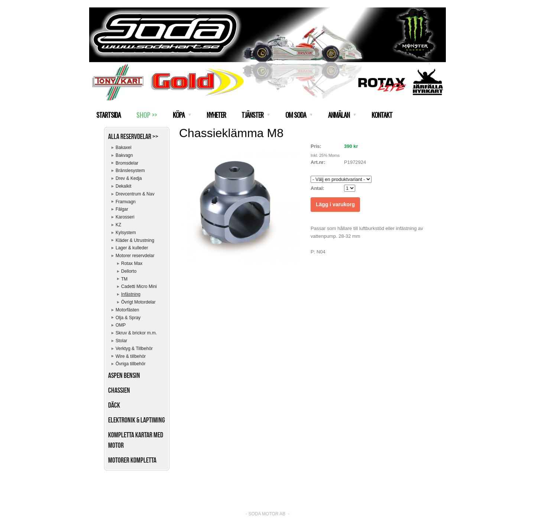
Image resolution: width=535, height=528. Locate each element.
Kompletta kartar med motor (135, 440)
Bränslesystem (130, 170)
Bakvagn (124, 155)
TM (124, 279)
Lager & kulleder (132, 247)
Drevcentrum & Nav (135, 194)
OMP (121, 325)
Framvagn (126, 201)
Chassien (119, 390)
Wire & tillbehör (131, 356)
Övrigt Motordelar (138, 302)
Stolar (121, 340)
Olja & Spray (128, 317)
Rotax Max (131, 263)
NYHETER (216, 115)
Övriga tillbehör (131, 363)
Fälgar (122, 209)
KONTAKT (382, 115)
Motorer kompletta (132, 460)
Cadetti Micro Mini (139, 286)
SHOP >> (146, 115)
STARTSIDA (108, 115)
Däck (114, 405)
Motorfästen (127, 309)
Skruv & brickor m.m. (136, 333)
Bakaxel (124, 147)
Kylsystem (126, 232)
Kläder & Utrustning (135, 240)
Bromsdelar (127, 163)
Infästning (130, 294)
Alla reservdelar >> (133, 136)
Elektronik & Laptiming (136, 420)
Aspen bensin (124, 375)
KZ (118, 224)
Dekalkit (124, 186)
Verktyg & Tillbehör (134, 348)
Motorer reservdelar (135, 255)
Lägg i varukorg (335, 204)
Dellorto (128, 271)
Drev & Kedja (129, 178)
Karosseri (125, 217)
